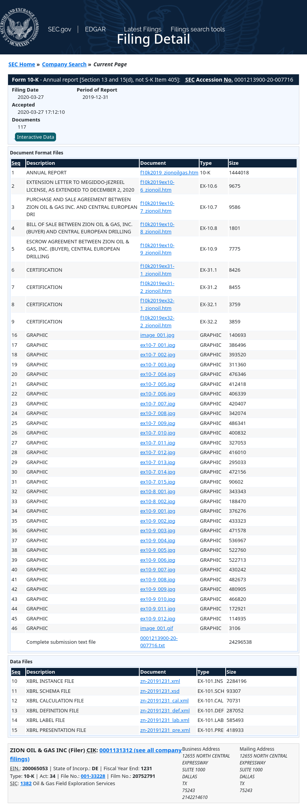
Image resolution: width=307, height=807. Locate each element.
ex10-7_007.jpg (157, 403)
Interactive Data (35, 136)
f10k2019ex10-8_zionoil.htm (157, 228)
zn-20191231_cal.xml (164, 700)
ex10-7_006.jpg (157, 393)
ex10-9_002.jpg (157, 520)
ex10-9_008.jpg (157, 579)
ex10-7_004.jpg (157, 374)
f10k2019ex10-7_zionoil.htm (157, 207)
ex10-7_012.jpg (157, 452)
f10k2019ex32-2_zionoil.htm (157, 321)
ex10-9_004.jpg (157, 540)
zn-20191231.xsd (159, 690)
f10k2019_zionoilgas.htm (169, 172)
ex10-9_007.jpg (157, 569)
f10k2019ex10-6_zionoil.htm (157, 186)
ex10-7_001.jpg (157, 344)
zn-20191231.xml (160, 680)
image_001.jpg (157, 334)
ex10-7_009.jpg (157, 423)
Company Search (64, 64)
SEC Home (21, 64)
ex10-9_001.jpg (157, 510)
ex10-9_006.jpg (157, 559)
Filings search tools (198, 29)
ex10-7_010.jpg (157, 432)
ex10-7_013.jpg (157, 462)
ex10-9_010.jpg (157, 598)
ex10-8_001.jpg (157, 491)
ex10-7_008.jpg (157, 413)
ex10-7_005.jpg (157, 384)
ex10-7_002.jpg (157, 354)
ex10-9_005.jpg (157, 549)
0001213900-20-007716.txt (159, 642)
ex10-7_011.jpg (157, 442)
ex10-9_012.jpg (157, 618)
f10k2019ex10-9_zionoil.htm (157, 249)
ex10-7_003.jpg (157, 364)
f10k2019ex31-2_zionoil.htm (157, 287)
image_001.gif (156, 628)
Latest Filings (142, 29)
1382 (26, 783)
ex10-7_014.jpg (157, 471)
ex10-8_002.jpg (157, 501)
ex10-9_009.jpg (157, 589)
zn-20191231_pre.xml (165, 730)
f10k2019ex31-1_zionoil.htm (157, 269)
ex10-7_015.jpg (157, 481)
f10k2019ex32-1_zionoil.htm (157, 304)
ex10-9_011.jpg (157, 608)
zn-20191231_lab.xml (164, 720)
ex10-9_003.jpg (157, 530)
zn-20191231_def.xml (165, 710)
